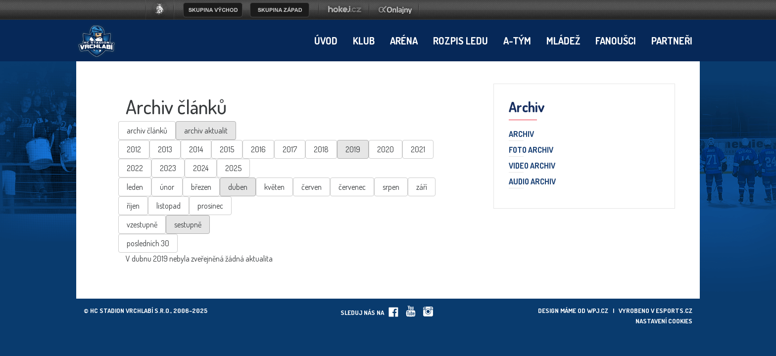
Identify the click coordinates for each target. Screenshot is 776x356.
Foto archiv (531, 150)
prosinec (210, 206)
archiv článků (147, 130)
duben (237, 187)
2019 (352, 149)
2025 (233, 168)
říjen (133, 206)
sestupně (187, 224)
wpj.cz (597, 310)
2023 (168, 168)
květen (274, 187)
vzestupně (142, 224)
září (421, 187)
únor (167, 187)
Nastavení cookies (663, 321)
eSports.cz (674, 310)
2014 (196, 149)
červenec (352, 187)
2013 (165, 149)
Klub (364, 40)
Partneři (671, 40)
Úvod (326, 40)
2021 (418, 149)
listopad (168, 206)
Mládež (563, 40)
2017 (290, 149)
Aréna (404, 40)
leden (135, 187)
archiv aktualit (206, 130)
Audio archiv (532, 182)
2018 (321, 149)
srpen (391, 187)
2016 (258, 149)
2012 (134, 149)
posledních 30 (148, 243)
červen (311, 187)
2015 (227, 149)
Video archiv (532, 166)
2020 (385, 149)
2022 (135, 168)
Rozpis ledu (460, 40)
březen (201, 187)
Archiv (521, 134)
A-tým (517, 40)
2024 (200, 168)
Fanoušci (615, 40)
